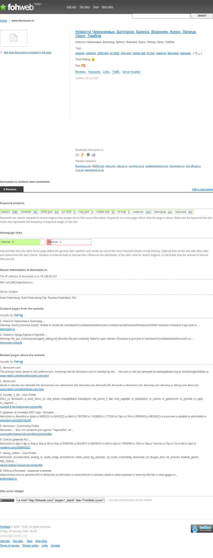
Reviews (80, 71)
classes (79, 53)
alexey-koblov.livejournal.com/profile (21, 465)
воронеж (185, 53)
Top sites (84, 6)
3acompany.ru (177, 166)
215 (170, 212)
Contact (55, 545)
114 (56, 212)
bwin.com (111, 166)
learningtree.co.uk (94, 170)
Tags (96, 6)
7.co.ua (79, 170)
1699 (14, 212)
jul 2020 (114, 53)
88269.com (98, 166)
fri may (151, 53)
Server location (131, 71)
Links (106, 71)
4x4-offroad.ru (193, 166)
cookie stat (138, 53)
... (199, 53)
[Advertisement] (33, 88)
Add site (71, 6)
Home (3, 20)
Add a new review (202, 189)
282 (190, 212)
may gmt (126, 53)
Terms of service (9, 545)
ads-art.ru (122, 166)
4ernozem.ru (7, 329)
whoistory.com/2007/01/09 (15, 420)
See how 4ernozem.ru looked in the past (27, 52)
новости (161, 53)
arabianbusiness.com (157, 166)
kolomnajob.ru (8, 478)
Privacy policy (30, 545)
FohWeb (5, 526)
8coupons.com (83, 166)
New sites (107, 6)
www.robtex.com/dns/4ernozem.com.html (24, 375)
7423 (148, 212)
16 (113, 212)
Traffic (116, 71)
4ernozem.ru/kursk (11, 342)
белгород (173, 53)
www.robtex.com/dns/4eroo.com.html (22, 389)
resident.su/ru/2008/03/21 (15, 447)
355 (35, 212)
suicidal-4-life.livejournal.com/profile (21, 406)
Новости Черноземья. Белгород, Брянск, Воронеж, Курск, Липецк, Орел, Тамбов (136, 34)
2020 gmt (102, 53)
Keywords (94, 71)
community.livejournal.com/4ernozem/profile (26, 434)
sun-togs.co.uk (136, 166)
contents (91, 53)
